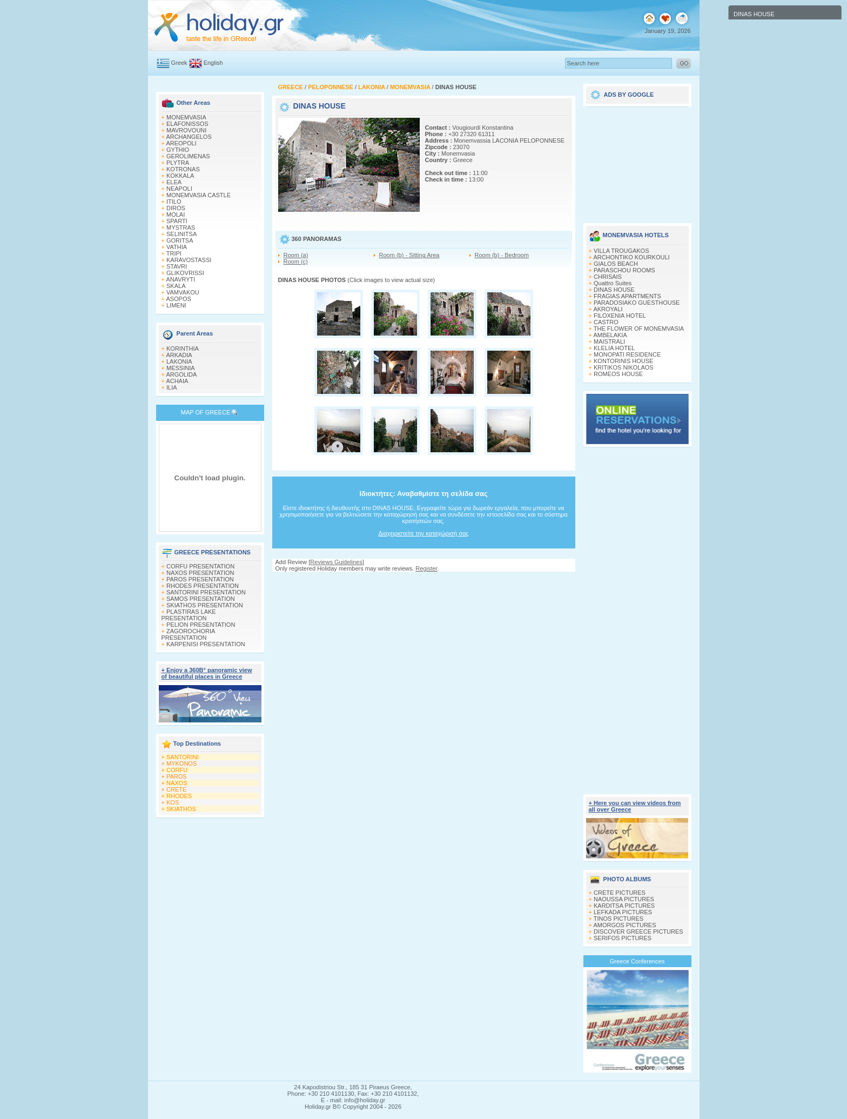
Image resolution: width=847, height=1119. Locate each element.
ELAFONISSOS (187, 123)
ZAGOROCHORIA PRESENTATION (188, 634)
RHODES (179, 796)
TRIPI (174, 253)
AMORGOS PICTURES (624, 925)
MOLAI (175, 214)
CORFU (176, 770)
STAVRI (176, 266)
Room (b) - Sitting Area (409, 255)
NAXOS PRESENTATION (200, 572)
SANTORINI (182, 757)
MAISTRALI (609, 341)
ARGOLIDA (181, 374)
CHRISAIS (608, 276)
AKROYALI (607, 309)
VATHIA (176, 247)
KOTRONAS (183, 169)
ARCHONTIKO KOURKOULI (631, 257)
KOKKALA (180, 175)
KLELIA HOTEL (614, 348)
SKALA (175, 286)
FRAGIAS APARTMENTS (627, 296)
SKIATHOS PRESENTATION (204, 605)
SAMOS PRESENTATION (200, 598)
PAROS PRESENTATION (200, 579)
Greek (179, 62)
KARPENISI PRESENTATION (205, 644)
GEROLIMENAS (188, 156)
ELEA (174, 182)
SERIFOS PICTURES (622, 938)
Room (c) (296, 261)
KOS (172, 802)
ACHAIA (177, 381)
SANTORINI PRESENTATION (206, 592)
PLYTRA (177, 162)
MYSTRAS (180, 227)
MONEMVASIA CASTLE (198, 195)
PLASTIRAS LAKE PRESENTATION (189, 614)
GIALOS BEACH (616, 263)
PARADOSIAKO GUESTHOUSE (637, 302)
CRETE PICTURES (620, 892)
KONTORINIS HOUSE (623, 361)
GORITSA (179, 240)
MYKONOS (181, 763)
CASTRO (606, 322)
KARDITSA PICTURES (624, 905)
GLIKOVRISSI (185, 273)
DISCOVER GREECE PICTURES (638, 931)
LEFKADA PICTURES (623, 912)
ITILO (174, 201)
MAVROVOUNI (186, 130)
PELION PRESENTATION (200, 624)
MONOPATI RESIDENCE (627, 354)
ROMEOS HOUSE (618, 374)
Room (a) (296, 255)
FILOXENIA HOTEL (620, 315)
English (213, 62)
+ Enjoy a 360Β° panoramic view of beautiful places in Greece (207, 673)
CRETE (176, 789)
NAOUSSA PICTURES (624, 899)
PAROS (176, 776)
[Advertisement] (423, 582)
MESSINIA (180, 368)
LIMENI (176, 305)
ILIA (171, 387)
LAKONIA (179, 361)
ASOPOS (178, 299)
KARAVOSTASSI (188, 260)
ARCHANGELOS (188, 136)
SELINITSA (181, 234)
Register (426, 568)
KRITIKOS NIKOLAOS (624, 367)
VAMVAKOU (182, 292)
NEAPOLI (179, 188)
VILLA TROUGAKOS (621, 250)
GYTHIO (177, 149)
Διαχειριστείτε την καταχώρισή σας (423, 533)
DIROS (175, 208)
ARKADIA (179, 355)
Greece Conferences (637, 961)
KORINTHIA (182, 348)
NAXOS (176, 783)
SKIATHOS (181, 809)
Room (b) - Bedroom (502, 255)
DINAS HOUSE (614, 289)
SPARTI (176, 221)
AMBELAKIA (610, 335)
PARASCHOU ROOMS (624, 270)
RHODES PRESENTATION (202, 585)
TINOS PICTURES (618, 918)
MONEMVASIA (186, 117)
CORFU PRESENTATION (200, 566)
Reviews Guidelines (336, 562)
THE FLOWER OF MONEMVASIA (639, 328)
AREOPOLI (181, 143)
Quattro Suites (612, 283)
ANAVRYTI (180, 279)
